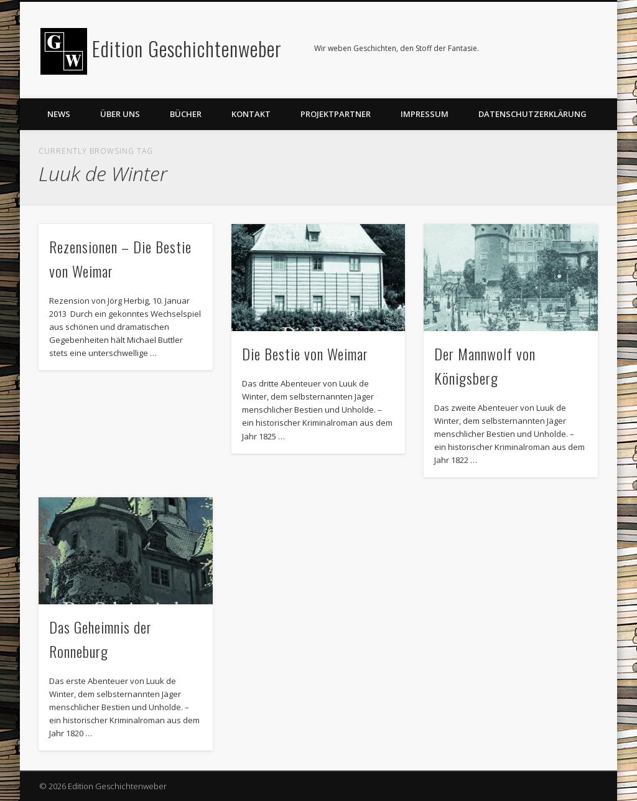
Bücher (186, 113)
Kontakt (251, 113)
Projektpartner (335, 113)
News (58, 113)
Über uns (120, 113)
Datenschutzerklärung (532, 113)
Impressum (425, 113)
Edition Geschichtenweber (187, 48)
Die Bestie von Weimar (305, 353)
